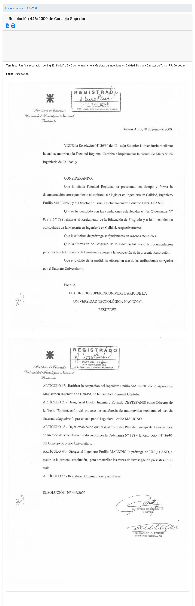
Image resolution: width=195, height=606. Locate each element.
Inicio (8, 8)
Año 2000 (32, 8)
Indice (19, 8)
